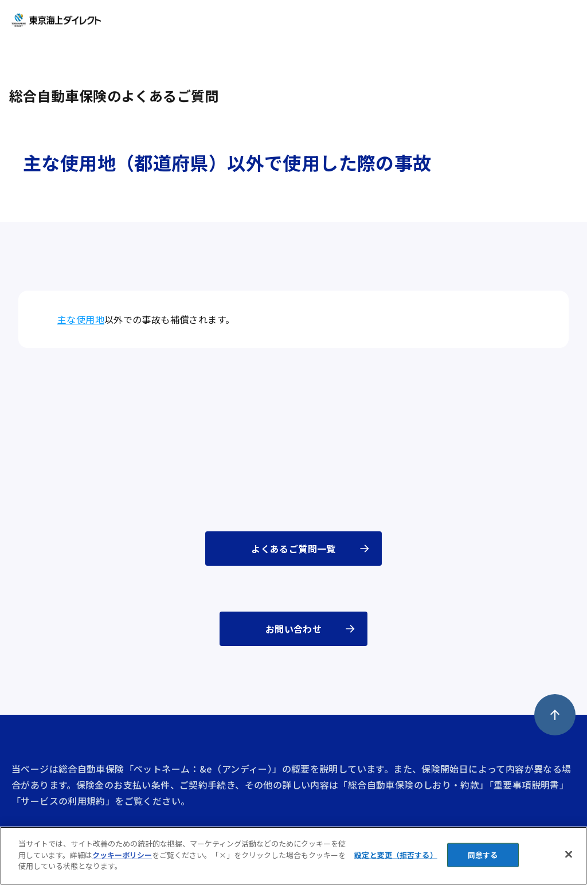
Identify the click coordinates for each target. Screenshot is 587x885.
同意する (483, 854)
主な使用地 (80, 319)
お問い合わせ (293, 629)
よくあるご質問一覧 (293, 548)
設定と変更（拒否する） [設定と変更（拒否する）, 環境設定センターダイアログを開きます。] (395, 854)
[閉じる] (568, 854)
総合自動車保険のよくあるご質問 (114, 95)
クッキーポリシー (122, 854)
